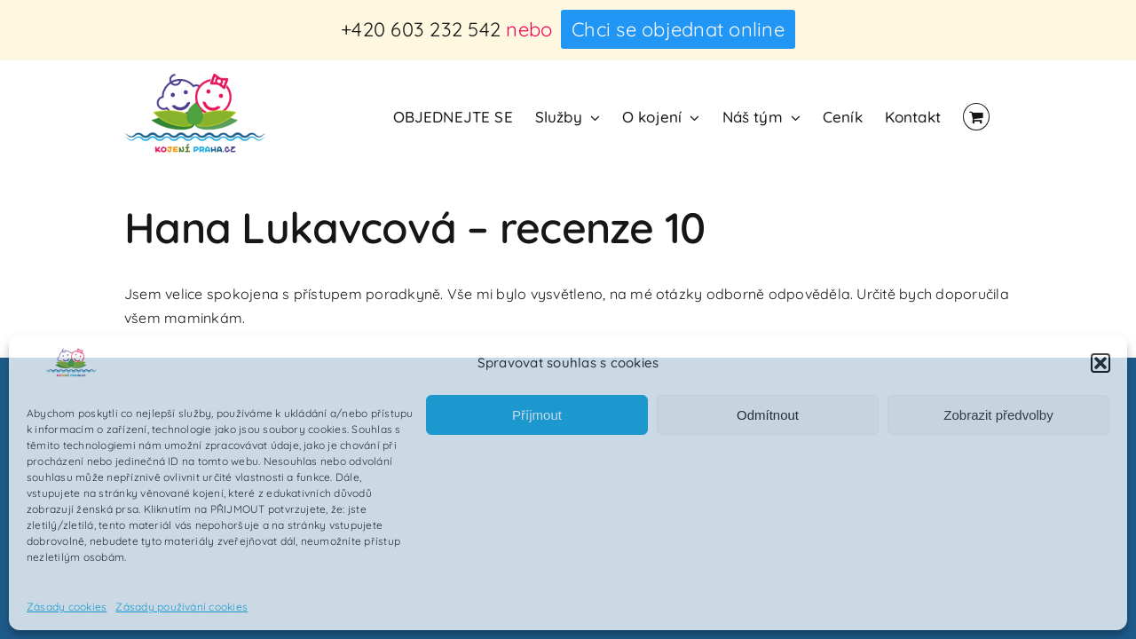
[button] (1100, 363)
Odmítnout (768, 414)
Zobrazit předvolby (998, 414)
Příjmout (537, 414)
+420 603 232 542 (421, 29)
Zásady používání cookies (181, 606)
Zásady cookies (66, 606)
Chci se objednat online (678, 29)
